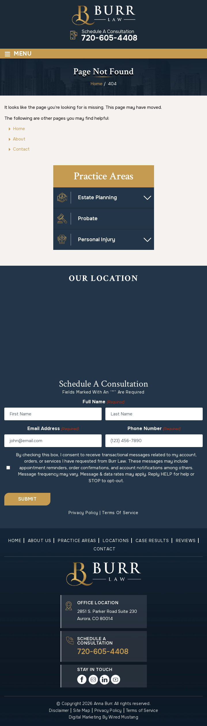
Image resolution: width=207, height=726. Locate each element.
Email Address (53, 428)
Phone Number (154, 428)
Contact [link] (21, 149)
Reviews (186, 540)
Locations (116, 540)
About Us (40, 540)
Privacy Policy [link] (108, 710)
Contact (105, 549)
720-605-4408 (109, 38)
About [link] (19, 139)
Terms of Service (120, 512)
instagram (93, 680)
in (104, 680)
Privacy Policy (83, 512)
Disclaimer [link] (59, 710)
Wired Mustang (123, 717)
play (116, 680)
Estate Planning (97, 197)
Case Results (152, 540)
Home (14, 540)
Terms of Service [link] (142, 710)
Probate (88, 218)
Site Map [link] (81, 710)
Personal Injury (96, 239)
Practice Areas (77, 540)
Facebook (82, 680)
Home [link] (19, 129)
